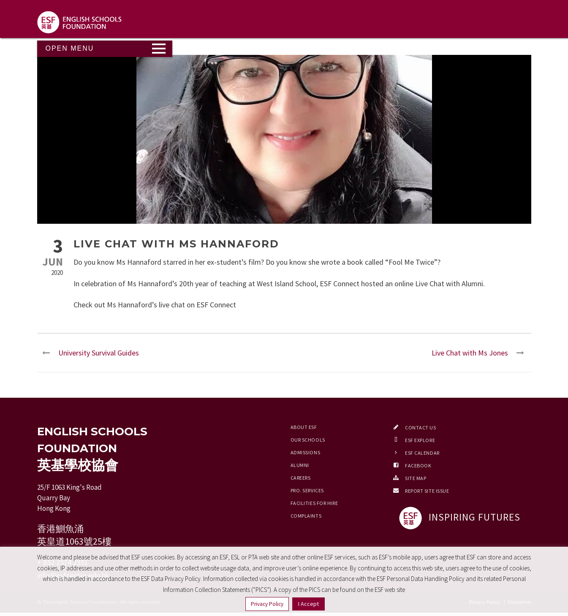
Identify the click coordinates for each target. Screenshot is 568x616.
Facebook (418, 465)
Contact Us (420, 427)
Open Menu (70, 48)
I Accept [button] (308, 604)
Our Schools (308, 440)
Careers (301, 478)
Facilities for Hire (314, 503)
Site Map (415, 478)
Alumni (300, 465)
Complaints (306, 516)
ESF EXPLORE (420, 440)
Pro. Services (307, 490)
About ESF (304, 427)
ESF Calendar (422, 453)
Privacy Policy (267, 604)
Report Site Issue (427, 491)
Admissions (306, 452)
